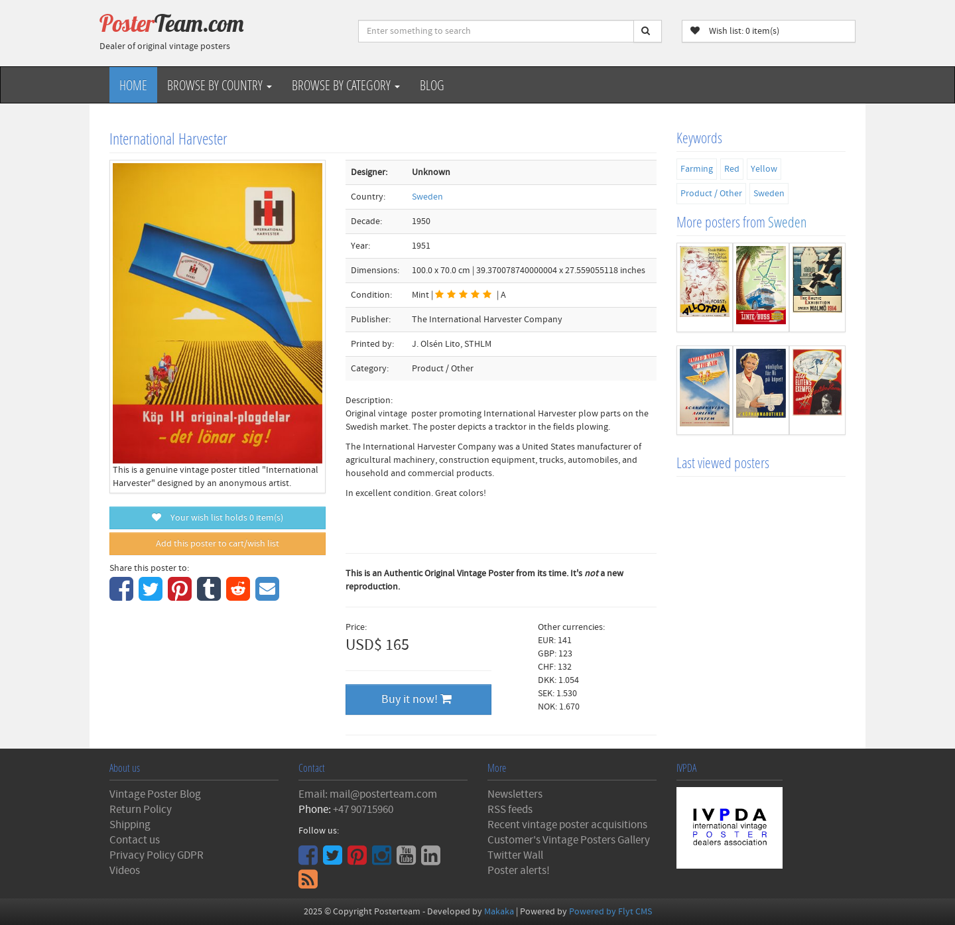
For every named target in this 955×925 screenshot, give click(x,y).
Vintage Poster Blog (155, 794)
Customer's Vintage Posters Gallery (568, 840)
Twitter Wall (515, 855)
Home (133, 84)
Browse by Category (346, 84)
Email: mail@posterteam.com (367, 794)
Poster (171, 23)
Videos (124, 870)
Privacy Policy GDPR (156, 855)
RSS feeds (510, 809)
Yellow (764, 169)
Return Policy (140, 809)
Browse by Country (219, 84)
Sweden (427, 197)
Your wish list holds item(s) (217, 518)
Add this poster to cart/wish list (217, 544)
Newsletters (514, 794)
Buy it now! (416, 699)
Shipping (130, 825)
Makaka (499, 912)
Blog (432, 84)
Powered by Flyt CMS (610, 912)
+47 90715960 (363, 809)
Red (731, 169)
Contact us (134, 840)
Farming (696, 169)
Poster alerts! (518, 870)
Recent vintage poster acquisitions (567, 825)
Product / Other (711, 194)
